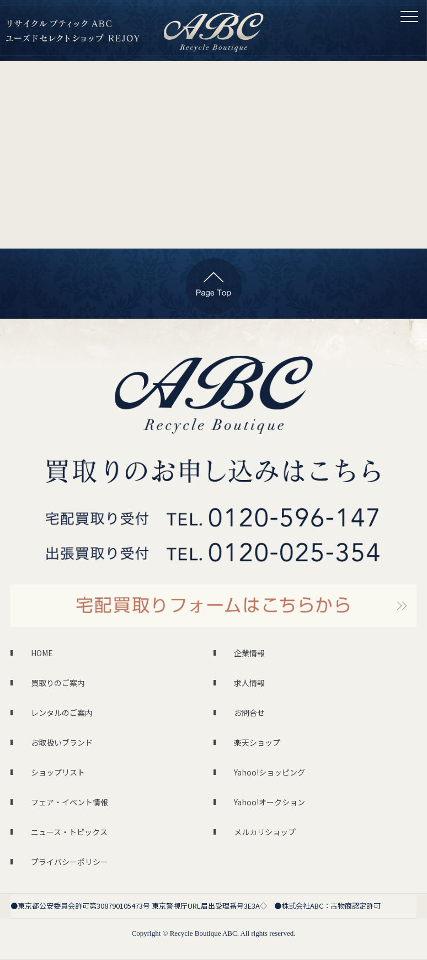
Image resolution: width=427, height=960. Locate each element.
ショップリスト (58, 772)
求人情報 (249, 682)
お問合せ (249, 712)
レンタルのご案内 (62, 712)
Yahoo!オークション (269, 802)
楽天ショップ (257, 742)
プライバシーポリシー (69, 861)
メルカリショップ (265, 831)
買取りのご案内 (58, 682)
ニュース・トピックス (69, 831)
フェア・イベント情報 (69, 802)
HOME (42, 652)
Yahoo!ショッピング (269, 772)
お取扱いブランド (62, 742)
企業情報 (249, 652)
